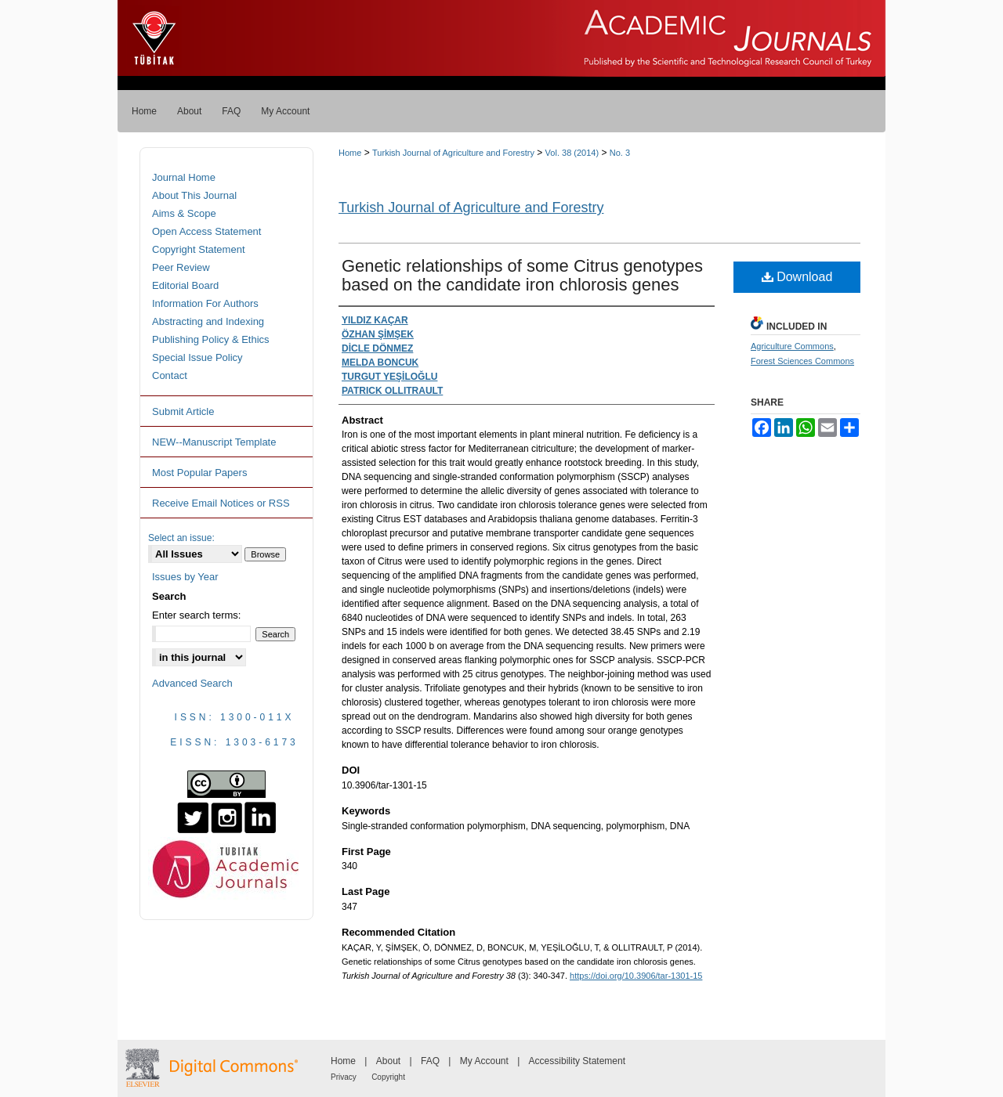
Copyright (388, 1077)
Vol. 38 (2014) (572, 152)
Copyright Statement (198, 249)
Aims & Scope (184, 213)
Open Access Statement (206, 231)
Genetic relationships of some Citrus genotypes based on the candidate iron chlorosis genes (522, 275)
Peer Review (181, 267)
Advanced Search (192, 683)
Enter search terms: (196, 615)
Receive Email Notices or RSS (221, 503)
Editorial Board (185, 285)
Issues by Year (185, 577)
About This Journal (194, 195)
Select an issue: (181, 537)
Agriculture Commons (792, 346)
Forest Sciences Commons (802, 361)
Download (797, 276)
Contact (169, 375)
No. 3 (620, 152)
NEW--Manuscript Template (214, 442)
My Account (484, 1061)
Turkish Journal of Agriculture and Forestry (453, 152)
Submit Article (183, 411)
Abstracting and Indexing (208, 321)
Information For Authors (205, 303)
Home (350, 152)
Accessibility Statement (577, 1061)
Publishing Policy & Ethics (211, 339)
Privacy (344, 1077)
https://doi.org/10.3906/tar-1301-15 (636, 975)
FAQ (430, 1061)
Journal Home (183, 177)
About (388, 1061)
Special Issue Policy (197, 357)
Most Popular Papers (199, 472)
